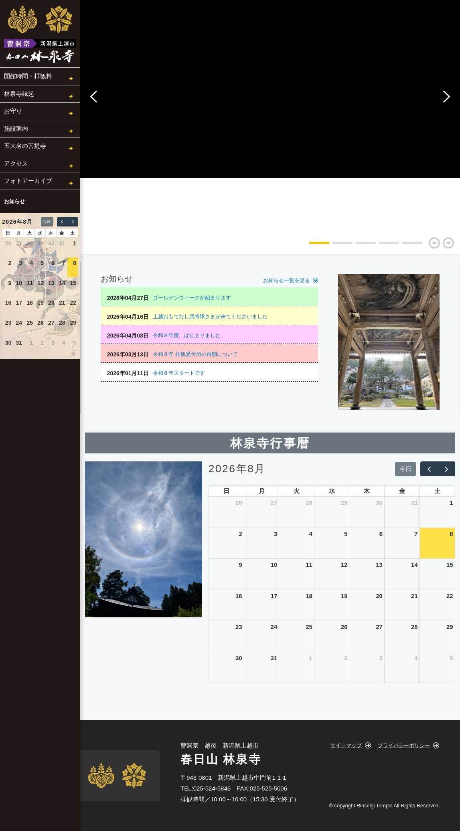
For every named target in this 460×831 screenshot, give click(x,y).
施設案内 (16, 128)
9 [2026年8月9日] (10, 283)
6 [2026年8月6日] (53, 263)
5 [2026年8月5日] (42, 263)
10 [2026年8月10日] (19, 283)
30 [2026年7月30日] (51, 243)
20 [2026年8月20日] (51, 302)
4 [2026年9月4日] (63, 343)
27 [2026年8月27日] (51, 322)
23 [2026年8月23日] (8, 322)
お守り (13, 110)
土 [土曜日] (72, 232)
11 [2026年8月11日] (29, 283)
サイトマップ (346, 745)
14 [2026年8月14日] (62, 283)
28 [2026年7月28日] (29, 243)
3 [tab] (360, 246)
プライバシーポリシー (404, 745)
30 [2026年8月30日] (8, 343)
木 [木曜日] (51, 232)
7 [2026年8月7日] (63, 263)
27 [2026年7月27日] (19, 243)
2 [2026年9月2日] (42, 343)
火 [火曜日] (29, 232)
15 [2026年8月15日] (73, 283)
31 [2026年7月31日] (62, 243)
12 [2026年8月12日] (40, 283)
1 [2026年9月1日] (31, 343)
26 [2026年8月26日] (40, 322)
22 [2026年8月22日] (73, 302)
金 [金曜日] (61, 232)
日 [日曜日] (8, 232)
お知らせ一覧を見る (286, 280)
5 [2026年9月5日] (74, 343)
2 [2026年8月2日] (10, 263)
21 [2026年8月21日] (62, 302)
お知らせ (14, 201)
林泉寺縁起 (19, 93)
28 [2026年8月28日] (62, 322)
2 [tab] (336, 246)
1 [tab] (313, 246)
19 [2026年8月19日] (40, 302)
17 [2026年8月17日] (19, 302)
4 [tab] (383, 246)
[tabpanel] (314, 210)
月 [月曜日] (18, 232)
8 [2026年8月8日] (74, 263)
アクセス (16, 163)
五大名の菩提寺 (25, 145)
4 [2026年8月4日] (31, 263)
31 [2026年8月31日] (19, 343)
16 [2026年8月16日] (8, 302)
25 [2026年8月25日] (29, 322)
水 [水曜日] (40, 232)
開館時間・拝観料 (28, 76)
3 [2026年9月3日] (53, 343)
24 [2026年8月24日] (19, 322)
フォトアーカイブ (28, 180)
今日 (47, 222)
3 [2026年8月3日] (20, 263)
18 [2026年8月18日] (29, 302)
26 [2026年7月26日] (8, 243)
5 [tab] (406, 246)
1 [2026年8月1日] (74, 243)
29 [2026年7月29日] (40, 243)
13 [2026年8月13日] (51, 283)
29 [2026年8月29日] (73, 322)
